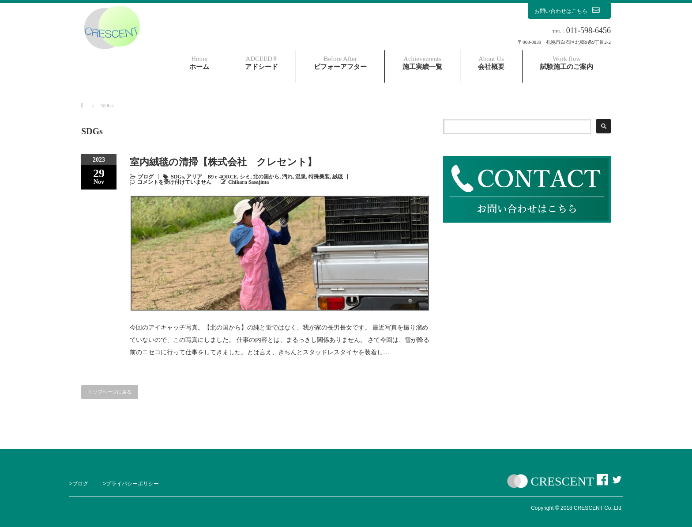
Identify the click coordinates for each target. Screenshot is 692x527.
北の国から (266, 177)
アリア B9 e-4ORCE (211, 177)
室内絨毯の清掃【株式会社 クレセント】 (223, 161)
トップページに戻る (110, 391)
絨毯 (337, 177)
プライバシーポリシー (132, 484)
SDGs (177, 177)
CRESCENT (562, 481)
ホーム (199, 62)
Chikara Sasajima (248, 182)
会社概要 (491, 62)
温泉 (300, 177)
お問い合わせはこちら (569, 10)
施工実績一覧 (422, 62)
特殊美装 (319, 177)
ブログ (146, 177)
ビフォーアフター (340, 62)
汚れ (287, 177)
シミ (245, 177)
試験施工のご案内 (566, 62)
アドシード (261, 62)
